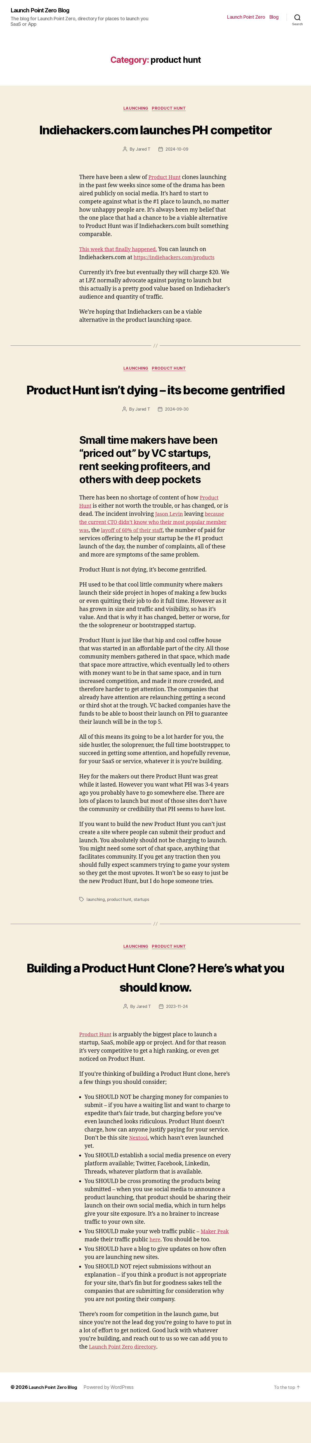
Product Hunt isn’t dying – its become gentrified (155, 419)
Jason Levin (170, 554)
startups (142, 939)
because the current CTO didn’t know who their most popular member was (154, 562)
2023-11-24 (177, 1047)
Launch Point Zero (246, 17)
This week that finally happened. (121, 269)
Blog (274, 17)
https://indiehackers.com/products (178, 278)
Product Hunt (166, 197)
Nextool (139, 1179)
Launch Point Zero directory (125, 1387)
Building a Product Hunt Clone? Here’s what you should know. (155, 1017)
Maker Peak (216, 1272)
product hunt (171, 109)
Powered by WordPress (112, 1428)
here (155, 1280)
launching (136, 109)
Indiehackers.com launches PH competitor (155, 139)
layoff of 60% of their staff (159, 570)
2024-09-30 (177, 449)
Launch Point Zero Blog (43, 10)
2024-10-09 (177, 169)
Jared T (142, 169)
